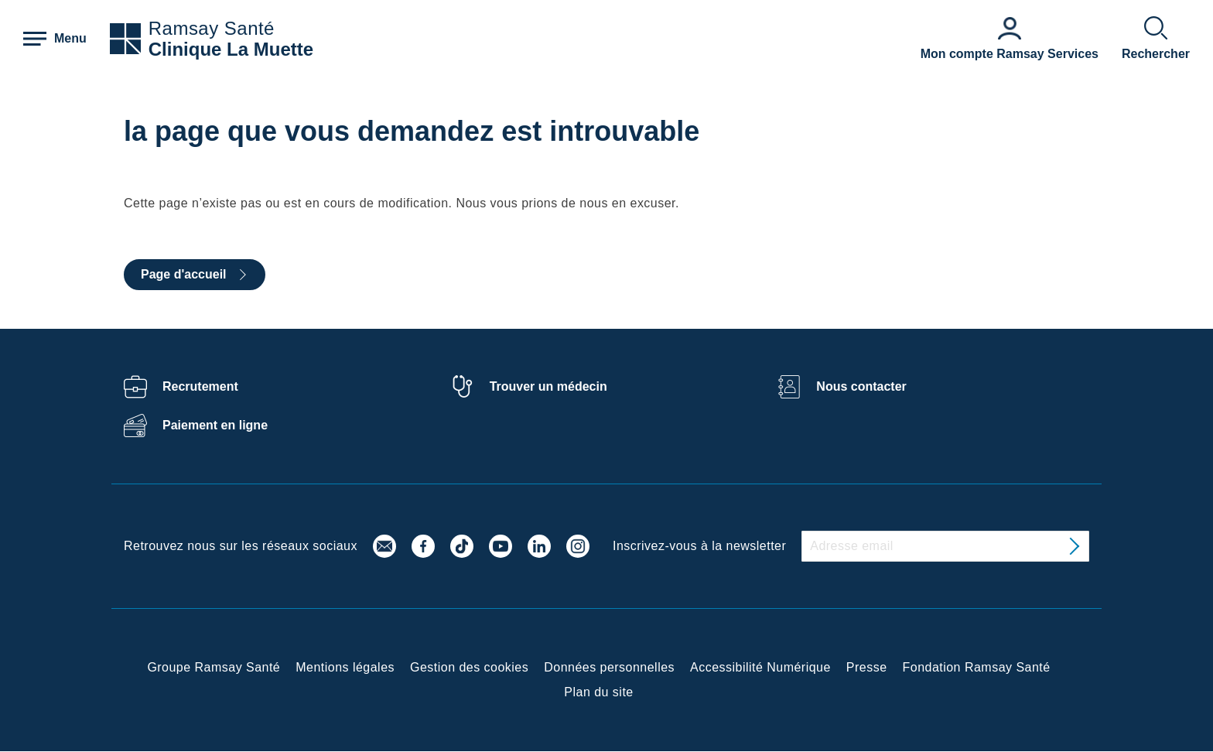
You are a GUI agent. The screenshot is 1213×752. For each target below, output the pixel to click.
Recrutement (200, 386)
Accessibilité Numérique (760, 667)
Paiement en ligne (215, 425)
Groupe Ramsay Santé (213, 667)
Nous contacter (861, 386)
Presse (866, 667)
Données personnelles (609, 667)
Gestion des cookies (469, 667)
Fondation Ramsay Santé (977, 667)
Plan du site (598, 692)
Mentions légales (345, 667)
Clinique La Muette (231, 49)
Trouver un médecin (548, 386)
